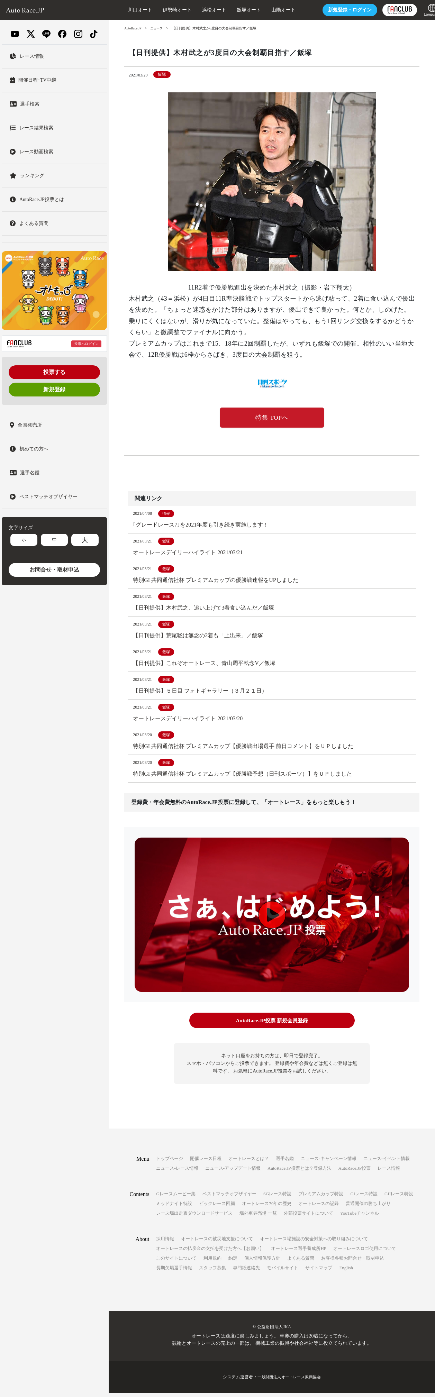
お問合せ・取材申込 (54, 570)
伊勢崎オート (164, 9)
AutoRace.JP (133, 28)
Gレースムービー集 (175, 1197)
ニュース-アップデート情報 (233, 1172)
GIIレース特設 (398, 1197)
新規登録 (54, 389)
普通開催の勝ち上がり (368, 1207)
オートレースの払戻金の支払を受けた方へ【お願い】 (210, 1252)
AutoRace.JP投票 (354, 1172)
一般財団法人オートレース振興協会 (289, 1381)
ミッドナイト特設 (174, 1207)
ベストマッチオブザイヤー (229, 1197)
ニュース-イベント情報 (386, 1162)
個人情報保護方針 (262, 1262)
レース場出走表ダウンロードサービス (194, 1217)
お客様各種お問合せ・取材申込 (352, 1262)
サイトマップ (318, 1272)
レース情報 (389, 1172)
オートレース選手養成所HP (298, 1252)
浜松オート (202, 9)
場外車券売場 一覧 (258, 1217)
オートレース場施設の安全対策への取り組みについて (314, 1242)
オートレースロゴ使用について (364, 1252)
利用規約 (212, 1262)
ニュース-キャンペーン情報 (328, 1162)
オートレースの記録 (318, 1207)
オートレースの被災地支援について (217, 1242)
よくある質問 (300, 1262)
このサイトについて (176, 1262)
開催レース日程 (205, 1162)
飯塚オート (236, 9)
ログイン (337, 9)
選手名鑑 (285, 1162)
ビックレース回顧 (217, 1207)
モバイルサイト (282, 1272)
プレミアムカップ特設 (320, 1197)
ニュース (158, 28)
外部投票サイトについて (308, 1217)
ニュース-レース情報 (177, 1172)
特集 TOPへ (272, 417)
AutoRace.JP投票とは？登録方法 (300, 1172)
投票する (54, 372)
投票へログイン (86, 344)
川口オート (128, 9)
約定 (232, 1262)
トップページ (169, 1162)
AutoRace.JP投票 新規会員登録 (272, 1025)
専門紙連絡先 (246, 1272)
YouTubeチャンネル (359, 1217)
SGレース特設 (277, 1197)
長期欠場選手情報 (174, 1272)
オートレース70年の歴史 (266, 1207)
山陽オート (271, 9)
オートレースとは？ (248, 1162)
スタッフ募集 (212, 1272)
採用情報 (165, 1242)
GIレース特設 (364, 1197)
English (346, 1272)
